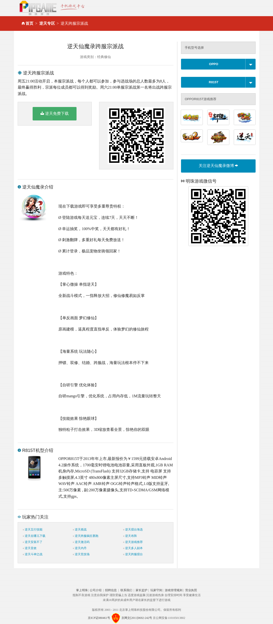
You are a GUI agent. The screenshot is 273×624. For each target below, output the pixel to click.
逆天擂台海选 (133, 529)
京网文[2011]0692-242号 (136, 618)
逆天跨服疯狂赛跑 (85, 536)
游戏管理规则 (173, 590)
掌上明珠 (82, 590)
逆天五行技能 (32, 529)
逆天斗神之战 (32, 554)
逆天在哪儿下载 (34, 536)
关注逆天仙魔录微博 (218, 166)
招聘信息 (111, 590)
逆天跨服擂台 (133, 554)
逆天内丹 (80, 548)
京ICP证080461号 (99, 618)
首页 (29, 23)
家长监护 (141, 590)
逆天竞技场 (81, 554)
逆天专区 (47, 23)
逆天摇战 (80, 529)
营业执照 (191, 590)
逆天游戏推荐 (133, 542)
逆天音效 (30, 548)
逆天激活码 (81, 542)
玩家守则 (156, 590)
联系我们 (126, 590)
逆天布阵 (130, 536)
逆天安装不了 (32, 542)
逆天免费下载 (54, 113)
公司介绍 (96, 590)
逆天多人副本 (133, 548)
